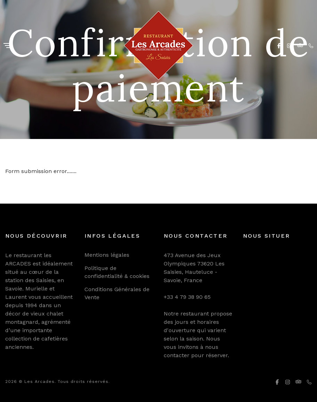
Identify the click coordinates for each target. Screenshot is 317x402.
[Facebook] (279, 45)
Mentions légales (106, 255)
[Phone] (311, 45)
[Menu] (7, 46)
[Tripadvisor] (300, 45)
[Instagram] (289, 45)
